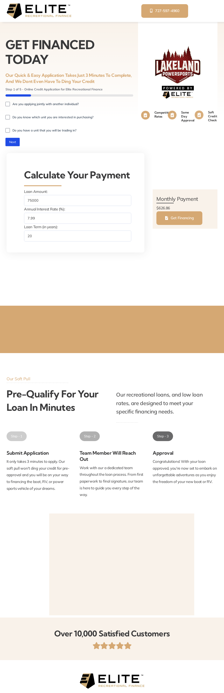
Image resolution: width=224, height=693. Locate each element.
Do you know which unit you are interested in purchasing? (52, 117)
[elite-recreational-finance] (39, 5)
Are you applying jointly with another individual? (45, 104)
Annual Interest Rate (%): (44, 209)
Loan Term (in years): (41, 226)
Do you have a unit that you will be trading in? (44, 130)
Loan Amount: (36, 191)
